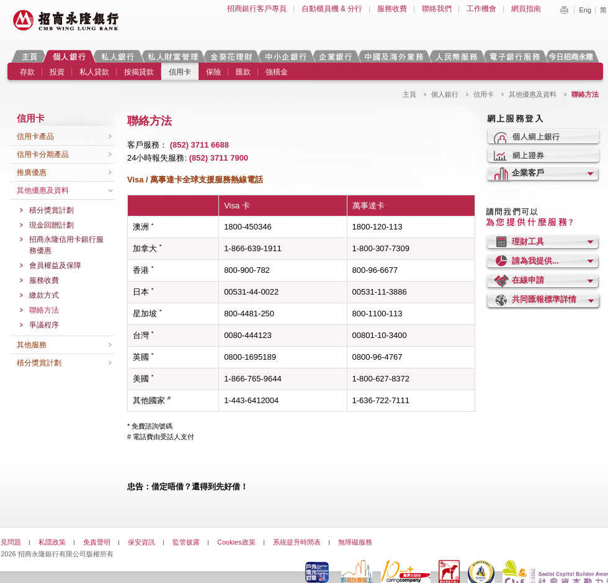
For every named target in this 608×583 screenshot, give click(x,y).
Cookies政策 (236, 542)
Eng (585, 10)
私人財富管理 (172, 56)
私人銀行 (117, 56)
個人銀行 (69, 56)
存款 (27, 72)
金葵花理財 (230, 56)
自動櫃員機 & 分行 (332, 8)
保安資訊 (141, 542)
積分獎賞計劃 (51, 210)
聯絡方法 (44, 310)
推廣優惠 (32, 172)
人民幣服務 (456, 56)
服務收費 (392, 8)
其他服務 (32, 344)
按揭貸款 (139, 72)
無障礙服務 (355, 542)
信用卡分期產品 (43, 154)
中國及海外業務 (393, 56)
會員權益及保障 (55, 265)
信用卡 (180, 72)
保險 (213, 72)
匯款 (243, 72)
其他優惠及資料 (533, 94)
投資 (57, 72)
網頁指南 (526, 8)
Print (564, 10)
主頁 (29, 56)
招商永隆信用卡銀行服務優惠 (66, 245)
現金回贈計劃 (51, 225)
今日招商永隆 (573, 56)
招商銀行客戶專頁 (257, 8)
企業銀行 (335, 56)
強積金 (277, 72)
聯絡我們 (437, 8)
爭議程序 (44, 325)
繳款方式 (44, 295)
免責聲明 (96, 542)
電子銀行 (514, 56)
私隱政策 (52, 542)
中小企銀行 (285, 56)
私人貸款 (94, 72)
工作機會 (481, 8)
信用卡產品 (35, 136)
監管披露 (186, 542)
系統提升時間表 (297, 542)
